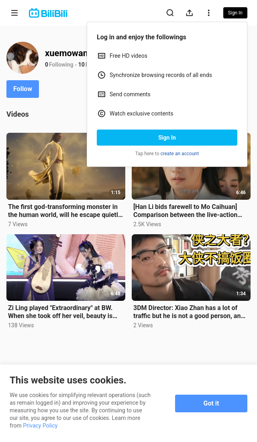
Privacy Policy (40, 425)
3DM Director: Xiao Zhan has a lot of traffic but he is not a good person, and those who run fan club (188, 312)
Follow (22, 89)
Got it (211, 403)
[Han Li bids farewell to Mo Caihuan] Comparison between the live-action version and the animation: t (185, 211)
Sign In (167, 137)
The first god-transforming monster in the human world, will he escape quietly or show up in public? (64, 211)
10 (81, 64)
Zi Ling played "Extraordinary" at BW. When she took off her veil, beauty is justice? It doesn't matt (60, 312)
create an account (180, 153)
